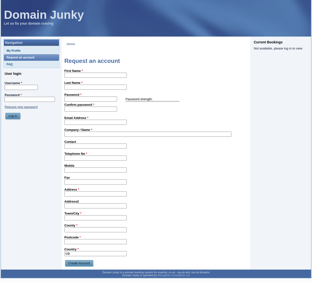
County (70, 225)
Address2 (71, 201)
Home (71, 44)
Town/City (72, 213)
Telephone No (75, 154)
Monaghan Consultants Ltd (174, 275)
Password (13, 95)
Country (71, 249)
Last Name (73, 83)
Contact (70, 142)
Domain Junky (44, 14)
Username (13, 83)
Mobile (69, 165)
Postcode (72, 237)
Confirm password (79, 105)
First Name (73, 71)
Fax (67, 177)
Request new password (21, 107)
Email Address (76, 118)
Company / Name (78, 130)
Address (71, 189)
